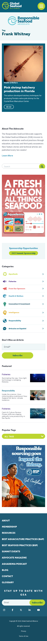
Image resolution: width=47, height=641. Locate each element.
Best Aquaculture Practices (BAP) (23, 539)
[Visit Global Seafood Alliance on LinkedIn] (31, 610)
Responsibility (8, 391)
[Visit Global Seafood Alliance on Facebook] (15, 610)
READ (8, 106)
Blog (5, 570)
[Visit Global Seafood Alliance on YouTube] (40, 610)
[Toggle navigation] (41, 6)
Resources (8, 533)
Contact (7, 576)
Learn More (7, 155)
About (6, 520)
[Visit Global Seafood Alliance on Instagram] (6, 610)
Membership (9, 526)
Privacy (23, 631)
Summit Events (11, 551)
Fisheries (6, 374)
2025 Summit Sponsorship (23, 253)
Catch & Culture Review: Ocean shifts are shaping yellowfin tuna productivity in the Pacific (13, 415)
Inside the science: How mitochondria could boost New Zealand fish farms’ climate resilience (14, 397)
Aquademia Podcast (14, 564)
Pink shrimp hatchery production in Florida (19, 89)
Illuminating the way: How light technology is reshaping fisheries (14, 380)
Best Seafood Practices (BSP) (20, 545)
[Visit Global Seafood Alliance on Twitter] (23, 610)
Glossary (8, 582)
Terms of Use (23, 636)
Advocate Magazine (14, 557)
